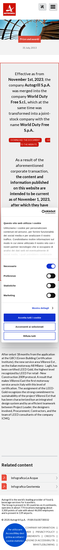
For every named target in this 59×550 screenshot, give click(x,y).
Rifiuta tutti (29, 335)
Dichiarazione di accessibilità (35, 540)
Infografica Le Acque (24, 478)
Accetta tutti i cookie (29, 317)
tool (40, 12)
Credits (50, 536)
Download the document (25, 140)
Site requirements (28, 536)
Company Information (40, 527)
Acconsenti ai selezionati (29, 326)
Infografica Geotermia (25, 486)
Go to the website (35, 142)
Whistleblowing (44, 544)
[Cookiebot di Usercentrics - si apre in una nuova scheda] (42, 212)
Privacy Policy (45, 531)
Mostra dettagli (40, 308)
